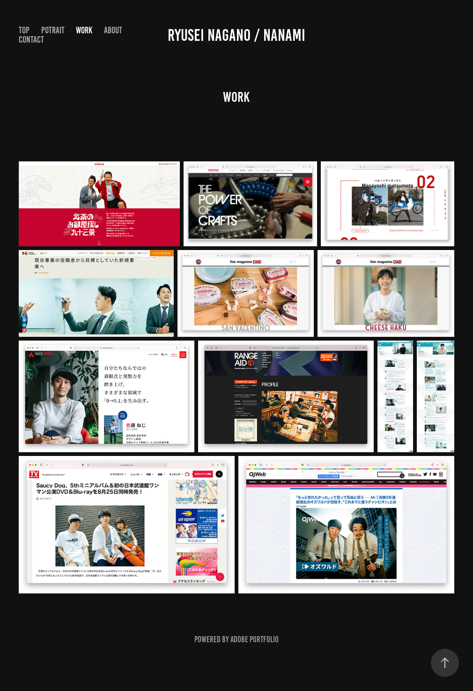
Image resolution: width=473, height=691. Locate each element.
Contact (31, 40)
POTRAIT (53, 30)
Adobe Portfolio (254, 639)
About (113, 30)
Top (24, 30)
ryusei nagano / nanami (236, 35)
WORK (84, 30)
